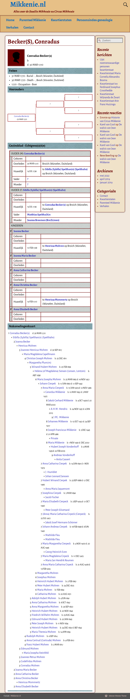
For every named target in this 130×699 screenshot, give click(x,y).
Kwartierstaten (61, 20)
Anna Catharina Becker (26, 270)
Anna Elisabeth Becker (26, 309)
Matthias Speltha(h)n (38, 214)
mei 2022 (104, 175)
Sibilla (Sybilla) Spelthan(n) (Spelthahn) (44, 190)
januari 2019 (106, 182)
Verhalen (12, 27)
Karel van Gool (107, 124)
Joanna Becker (21, 231)
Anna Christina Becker (25, 285)
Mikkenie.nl (16, 696)
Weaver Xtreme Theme (117, 696)
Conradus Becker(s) (34, 153)
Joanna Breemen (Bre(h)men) (43, 220)
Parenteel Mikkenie (32, 20)
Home (10, 20)
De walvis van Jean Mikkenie (111, 128)
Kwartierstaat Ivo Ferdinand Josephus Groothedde (110, 87)
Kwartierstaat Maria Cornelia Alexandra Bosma (110, 77)
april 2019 (105, 179)
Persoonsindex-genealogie (94, 20)
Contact (29, 27)
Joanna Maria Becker (25, 255)
